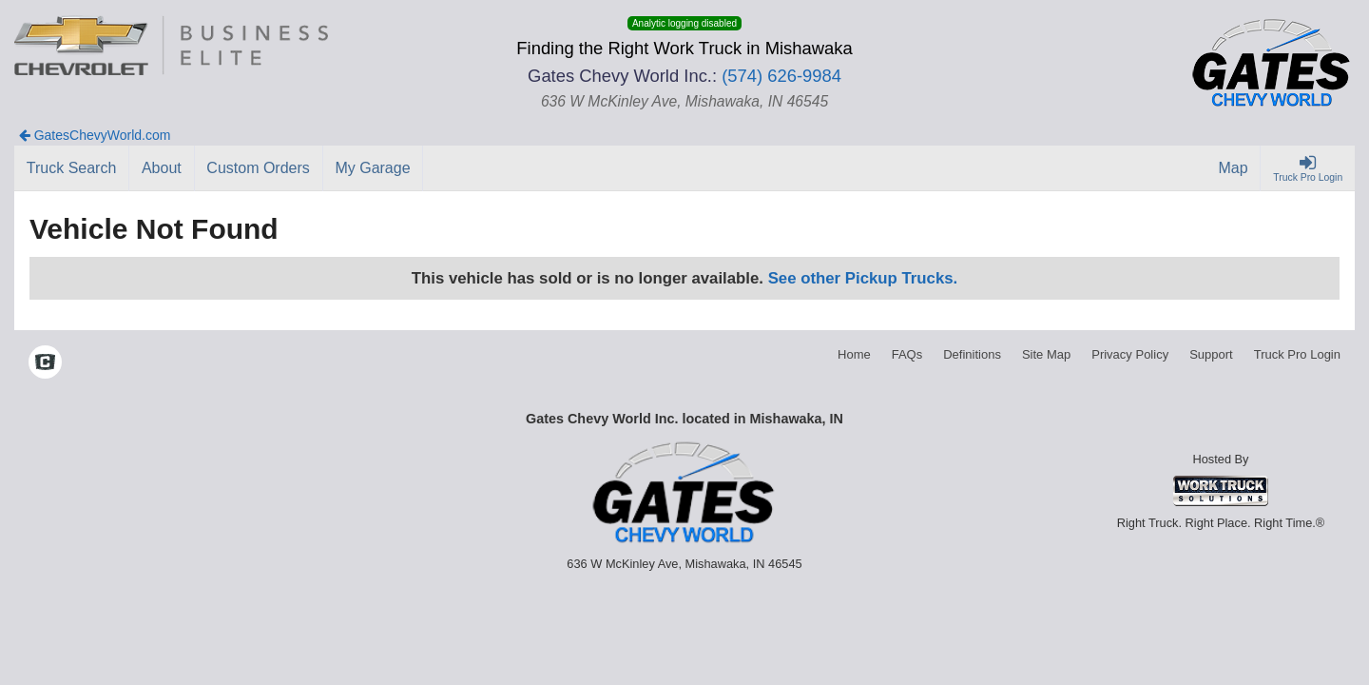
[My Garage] (373, 168)
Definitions (972, 354)
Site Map (1046, 354)
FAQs (907, 354)
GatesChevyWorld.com (95, 135)
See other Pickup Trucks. (863, 278)
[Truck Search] (71, 168)
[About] (161, 168)
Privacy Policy (1129, 354)
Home (854, 354)
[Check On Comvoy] (45, 364)
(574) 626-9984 (781, 76)
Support (1211, 354)
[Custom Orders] (259, 168)
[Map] (1234, 168)
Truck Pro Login (1297, 354)
